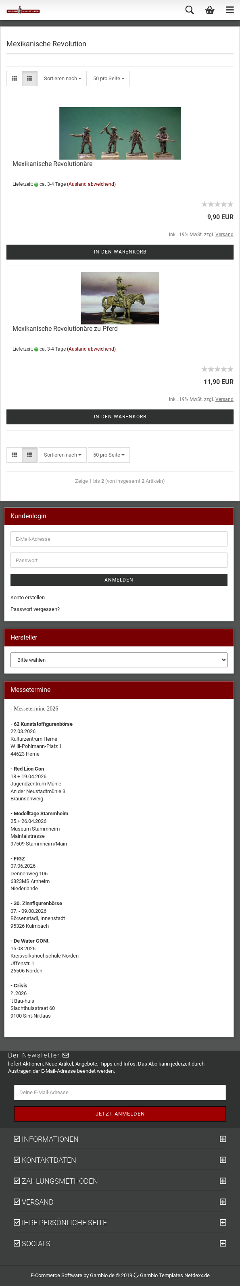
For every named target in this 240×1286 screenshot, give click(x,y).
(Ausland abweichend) (91, 184)
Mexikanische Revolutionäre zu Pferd (65, 328)
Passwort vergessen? (35, 609)
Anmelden (119, 580)
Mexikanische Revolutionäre (52, 164)
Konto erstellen (27, 597)
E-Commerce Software (56, 1275)
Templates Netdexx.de (184, 1275)
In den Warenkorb (120, 252)
